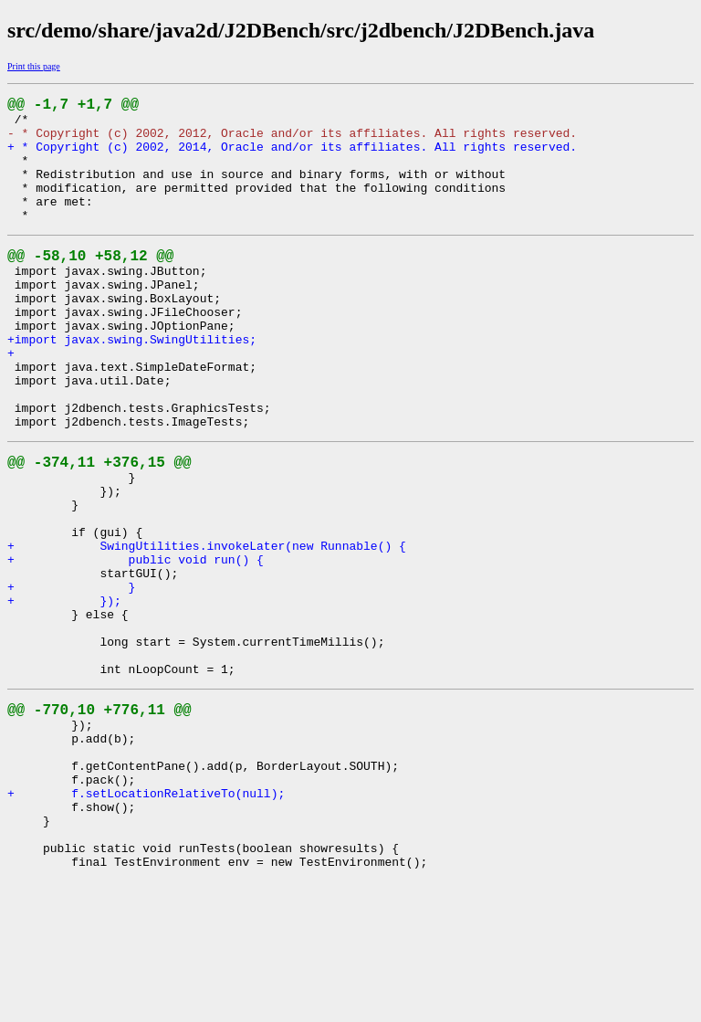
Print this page (33, 66)
